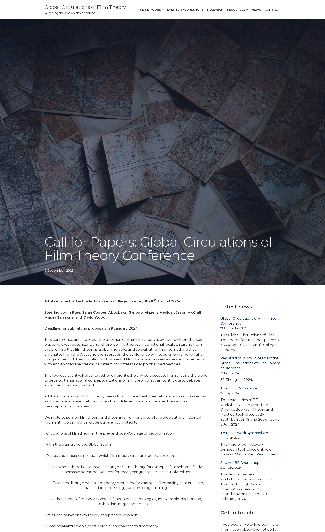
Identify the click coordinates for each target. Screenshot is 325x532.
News (256, 9)
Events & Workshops (185, 9)
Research (215, 9)
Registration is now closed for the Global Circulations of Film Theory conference (250, 363)
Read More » (267, 454)
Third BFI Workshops (238, 388)
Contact (272, 9)
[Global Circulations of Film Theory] (85, 10)
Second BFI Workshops (240, 463)
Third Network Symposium (244, 433)
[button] (163, 9)
